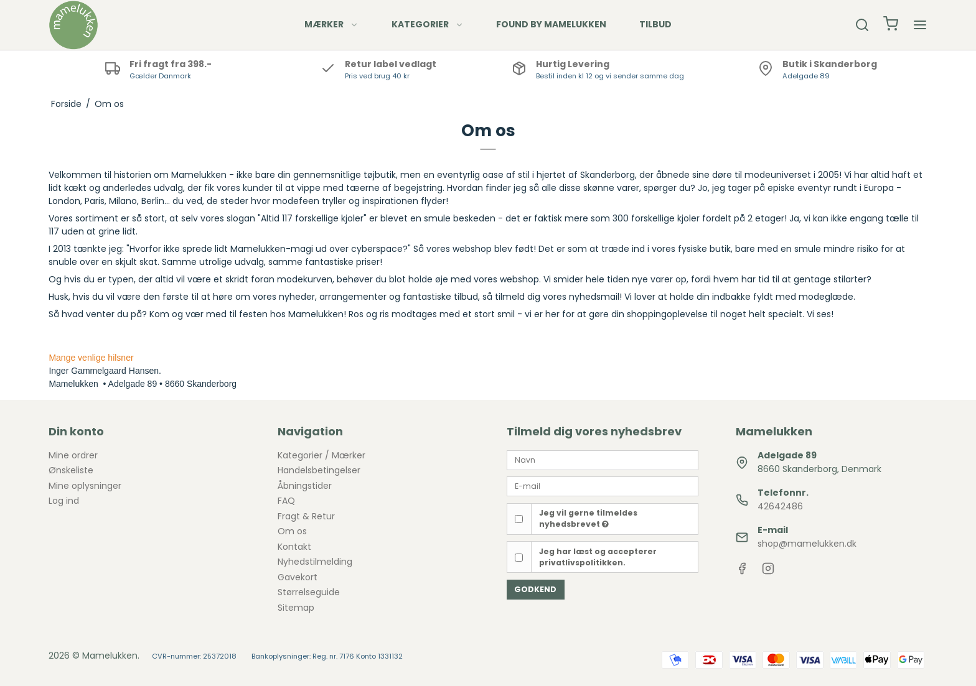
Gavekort (297, 577)
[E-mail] (602, 486)
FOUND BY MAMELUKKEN (551, 24)
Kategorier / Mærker (321, 455)
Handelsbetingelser (319, 470)
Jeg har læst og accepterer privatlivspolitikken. (598, 557)
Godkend (535, 589)
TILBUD (655, 24)
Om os (292, 531)
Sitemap (296, 607)
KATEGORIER (428, 24)
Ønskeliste (71, 470)
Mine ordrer (73, 455)
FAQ (286, 500)
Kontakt (294, 546)
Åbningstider (305, 486)
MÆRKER (331, 24)
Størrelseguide (309, 592)
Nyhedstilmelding (315, 561)
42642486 (780, 506)
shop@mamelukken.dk (807, 543)
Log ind (64, 500)
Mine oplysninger (85, 486)
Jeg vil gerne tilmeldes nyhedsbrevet (588, 518)
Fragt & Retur (306, 516)
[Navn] (602, 459)
